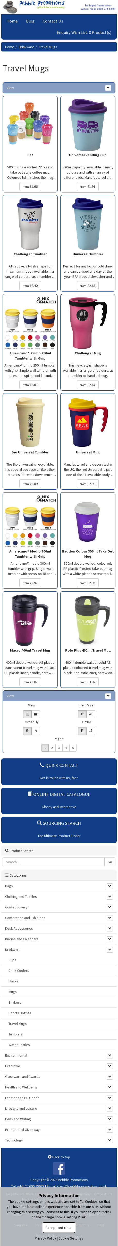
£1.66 (30, 186)
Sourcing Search (59, 823)
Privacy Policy (45, 1238)
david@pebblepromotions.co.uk (82, 1186)
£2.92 (30, 582)
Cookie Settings (70, 1238)
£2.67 (87, 384)
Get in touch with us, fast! (59, 777)
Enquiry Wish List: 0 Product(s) (84, 32)
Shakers (15, 1002)
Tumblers (16, 1034)
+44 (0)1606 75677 (30, 1186)
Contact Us (53, 21)
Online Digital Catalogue (59, 794)
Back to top (59, 1157)
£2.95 (87, 582)
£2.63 (87, 285)
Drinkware (26, 46)
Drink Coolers (19, 970)
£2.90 (87, 483)
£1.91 (87, 186)
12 (82, 714)
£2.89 (30, 483)
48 (90, 714)
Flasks (13, 981)
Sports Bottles (20, 1013)
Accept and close (59, 1227)
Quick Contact (59, 765)
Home (12, 21)
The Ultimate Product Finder (59, 835)
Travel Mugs (48, 46)
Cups (12, 960)
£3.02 (30, 682)
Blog (30, 21)
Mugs (13, 991)
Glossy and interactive (59, 806)
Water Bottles (19, 1044)
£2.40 (30, 285)
